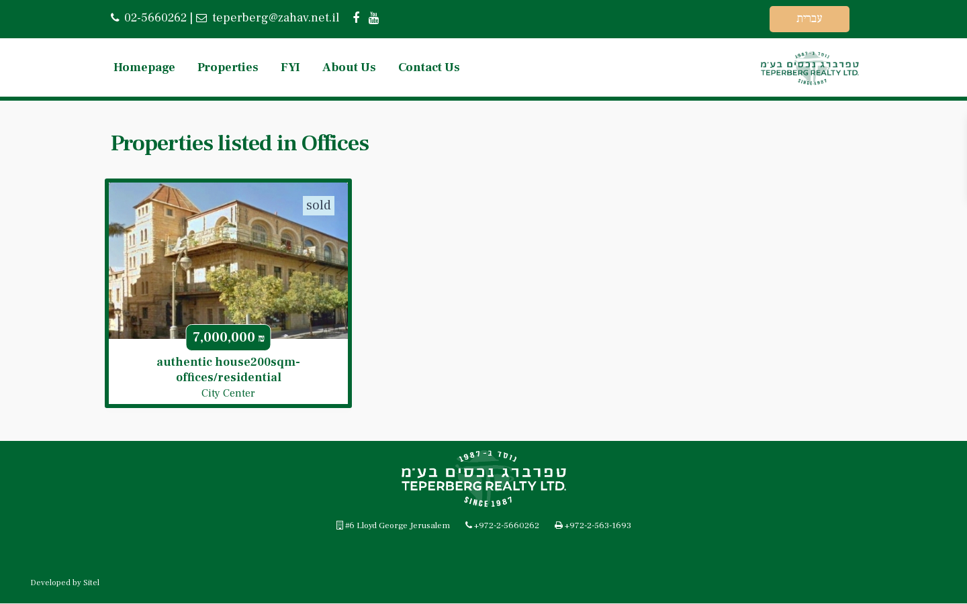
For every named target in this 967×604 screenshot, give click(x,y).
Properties (228, 67)
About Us (349, 67)
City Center (228, 393)
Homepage (144, 67)
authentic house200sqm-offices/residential (228, 369)
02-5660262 (155, 18)
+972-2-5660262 (506, 526)
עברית (809, 18)
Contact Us (429, 67)
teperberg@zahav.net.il (274, 18)
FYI (290, 67)
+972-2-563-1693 (598, 526)
